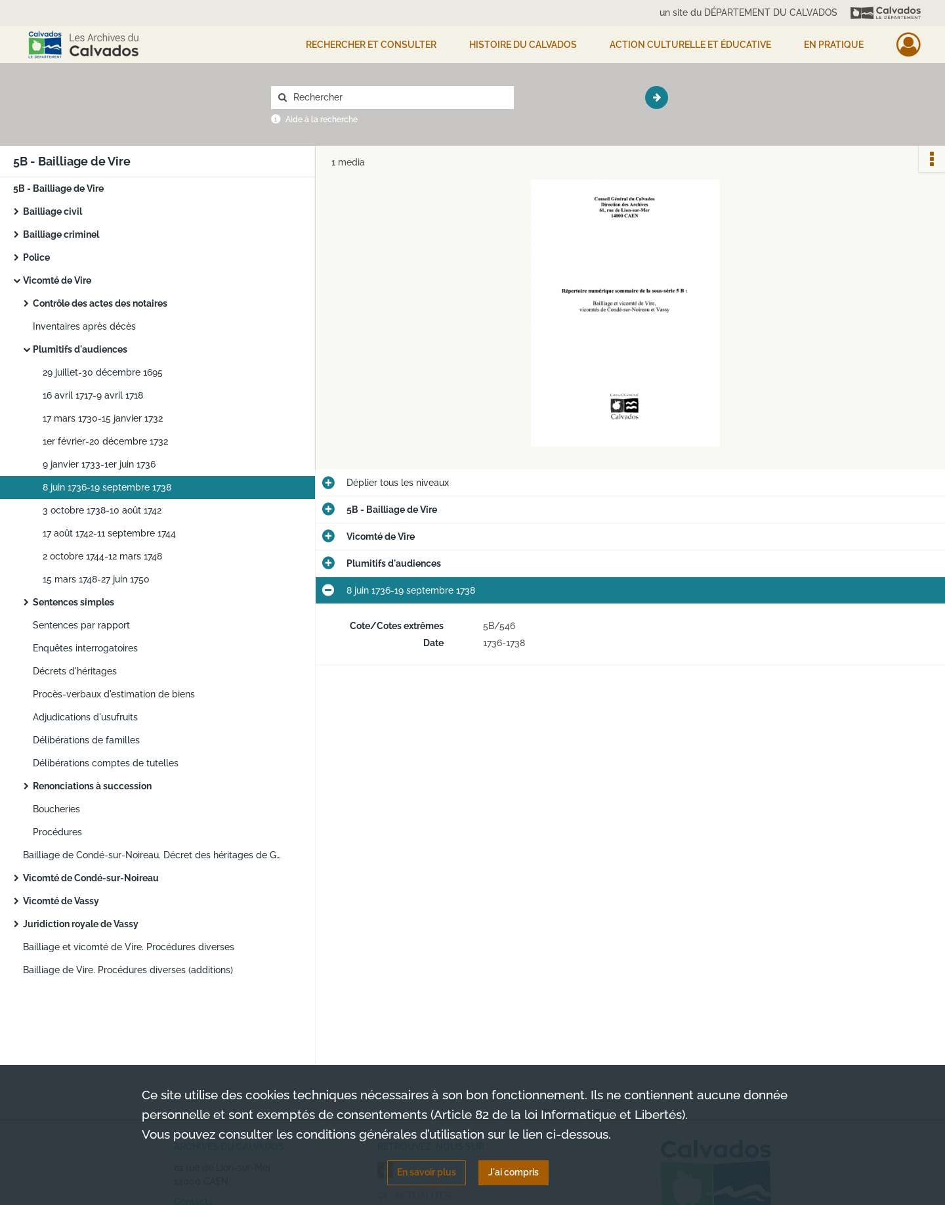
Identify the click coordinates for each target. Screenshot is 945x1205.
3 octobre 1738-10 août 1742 (102, 510)
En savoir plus (426, 1172)
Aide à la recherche (321, 119)
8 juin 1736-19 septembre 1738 (107, 487)
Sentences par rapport (81, 625)
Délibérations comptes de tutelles (105, 763)
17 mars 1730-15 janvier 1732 (103, 418)
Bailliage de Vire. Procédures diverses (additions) (128, 970)
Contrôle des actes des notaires (100, 303)
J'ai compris (513, 1172)
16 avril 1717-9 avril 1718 (93, 395)
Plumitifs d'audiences (80, 349)
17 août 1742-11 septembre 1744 (109, 533)
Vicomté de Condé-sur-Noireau (91, 878)
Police (36, 257)
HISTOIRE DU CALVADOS (523, 44)
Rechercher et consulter (371, 44)
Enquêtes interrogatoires (85, 648)
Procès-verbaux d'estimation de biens (114, 694)
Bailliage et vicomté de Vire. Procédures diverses (128, 947)
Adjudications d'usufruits (85, 717)
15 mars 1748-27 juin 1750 (96, 579)
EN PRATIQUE (834, 44)
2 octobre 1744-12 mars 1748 (102, 556)
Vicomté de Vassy (61, 901)
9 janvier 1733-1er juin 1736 (99, 464)
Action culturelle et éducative (690, 44)
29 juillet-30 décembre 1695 (103, 372)
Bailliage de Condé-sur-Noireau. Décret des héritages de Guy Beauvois (154, 855)
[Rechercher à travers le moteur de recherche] (399, 97)
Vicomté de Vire (57, 280)
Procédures (57, 832)
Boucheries (56, 809)
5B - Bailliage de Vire (58, 188)
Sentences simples (73, 602)
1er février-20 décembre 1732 (105, 441)
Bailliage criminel (61, 234)
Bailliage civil (52, 211)
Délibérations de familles (86, 740)
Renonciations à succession (92, 786)
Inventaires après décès (84, 326)
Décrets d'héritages (75, 671)
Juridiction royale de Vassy (80, 924)
